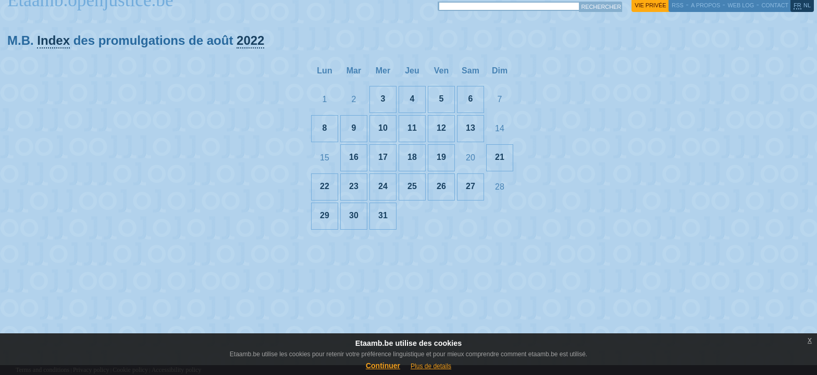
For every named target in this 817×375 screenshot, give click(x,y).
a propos (705, 5)
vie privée (650, 5)
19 (441, 157)
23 (353, 186)
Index (53, 40)
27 (470, 186)
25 (412, 186)
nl (807, 5)
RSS (677, 5)
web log (740, 5)
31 (383, 215)
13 (470, 127)
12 (441, 127)
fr (797, 5)
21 (499, 157)
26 (441, 186)
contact (774, 5)
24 (383, 186)
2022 (250, 40)
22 (324, 186)
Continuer (383, 365)
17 (383, 157)
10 (383, 127)
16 (353, 157)
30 (353, 215)
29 (324, 215)
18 (412, 157)
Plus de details (431, 366)
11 (412, 127)
